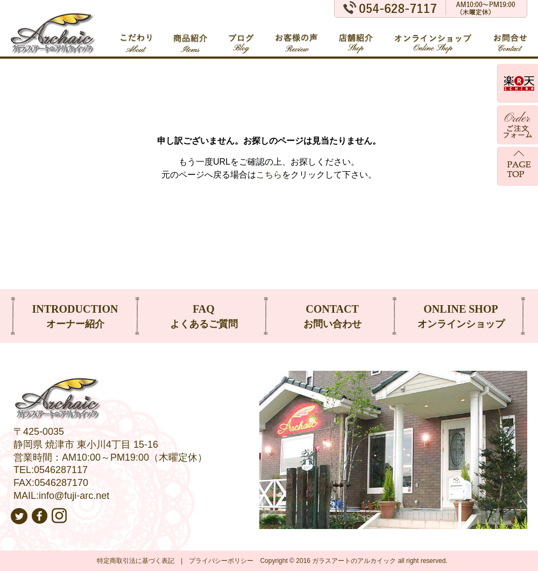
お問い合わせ (332, 315)
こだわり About (136, 38)
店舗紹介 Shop (356, 38)
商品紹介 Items (190, 38)
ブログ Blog (241, 38)
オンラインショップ (461, 315)
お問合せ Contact (510, 38)
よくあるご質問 (203, 315)
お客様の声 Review (296, 38)
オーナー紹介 (75, 315)
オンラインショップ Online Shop (433, 38)
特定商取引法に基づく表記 (135, 561)
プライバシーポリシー (221, 561)
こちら (269, 174)
